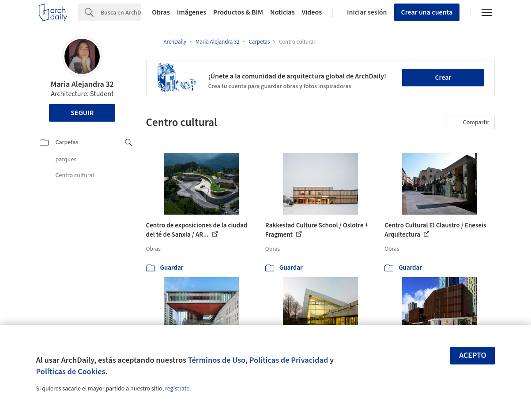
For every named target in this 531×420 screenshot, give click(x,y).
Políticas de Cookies (70, 371)
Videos (312, 12)
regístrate (177, 388)
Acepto (472, 355)
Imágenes (191, 12)
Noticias (282, 12)
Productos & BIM (238, 12)
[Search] (121, 12)
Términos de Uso (216, 360)
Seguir (82, 113)
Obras (161, 12)
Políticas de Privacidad (288, 360)
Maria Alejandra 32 (82, 84)
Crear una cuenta (427, 12)
